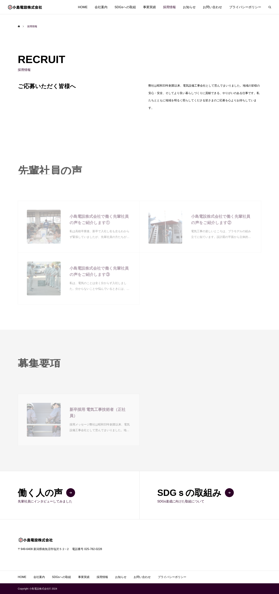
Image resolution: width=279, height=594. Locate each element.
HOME (83, 7)
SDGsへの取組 (125, 7)
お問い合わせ (212, 7)
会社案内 (101, 7)
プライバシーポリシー (245, 7)
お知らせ (189, 7)
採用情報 (169, 7)
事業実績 (149, 7)
